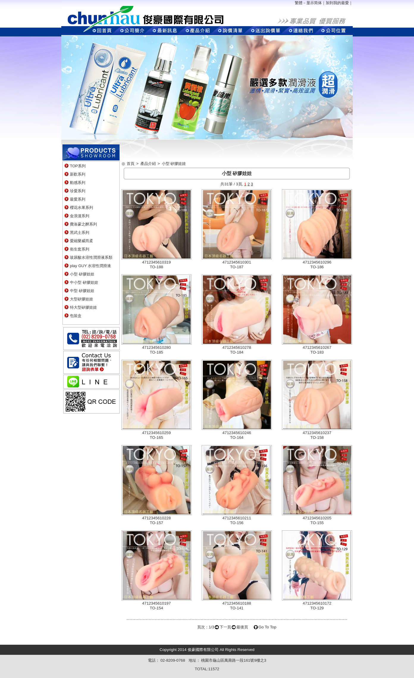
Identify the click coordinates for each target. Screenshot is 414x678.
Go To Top (267, 627)
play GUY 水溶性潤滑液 (90, 266)
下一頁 (225, 627)
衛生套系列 (79, 249)
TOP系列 (78, 166)
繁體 (298, 3)
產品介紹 (148, 163)
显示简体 (314, 3)
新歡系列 (77, 174)
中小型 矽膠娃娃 (84, 282)
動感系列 (77, 182)
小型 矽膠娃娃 (82, 274)
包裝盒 (75, 315)
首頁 (130, 163)
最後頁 (242, 627)
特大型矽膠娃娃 (83, 307)
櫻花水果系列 (81, 207)
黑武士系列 (79, 232)
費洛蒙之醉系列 (83, 224)
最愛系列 (77, 199)
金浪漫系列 (79, 216)
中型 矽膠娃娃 (82, 290)
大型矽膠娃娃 (81, 299)
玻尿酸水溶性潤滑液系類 (91, 257)
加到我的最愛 (337, 3)
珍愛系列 (77, 191)
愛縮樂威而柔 (81, 241)
